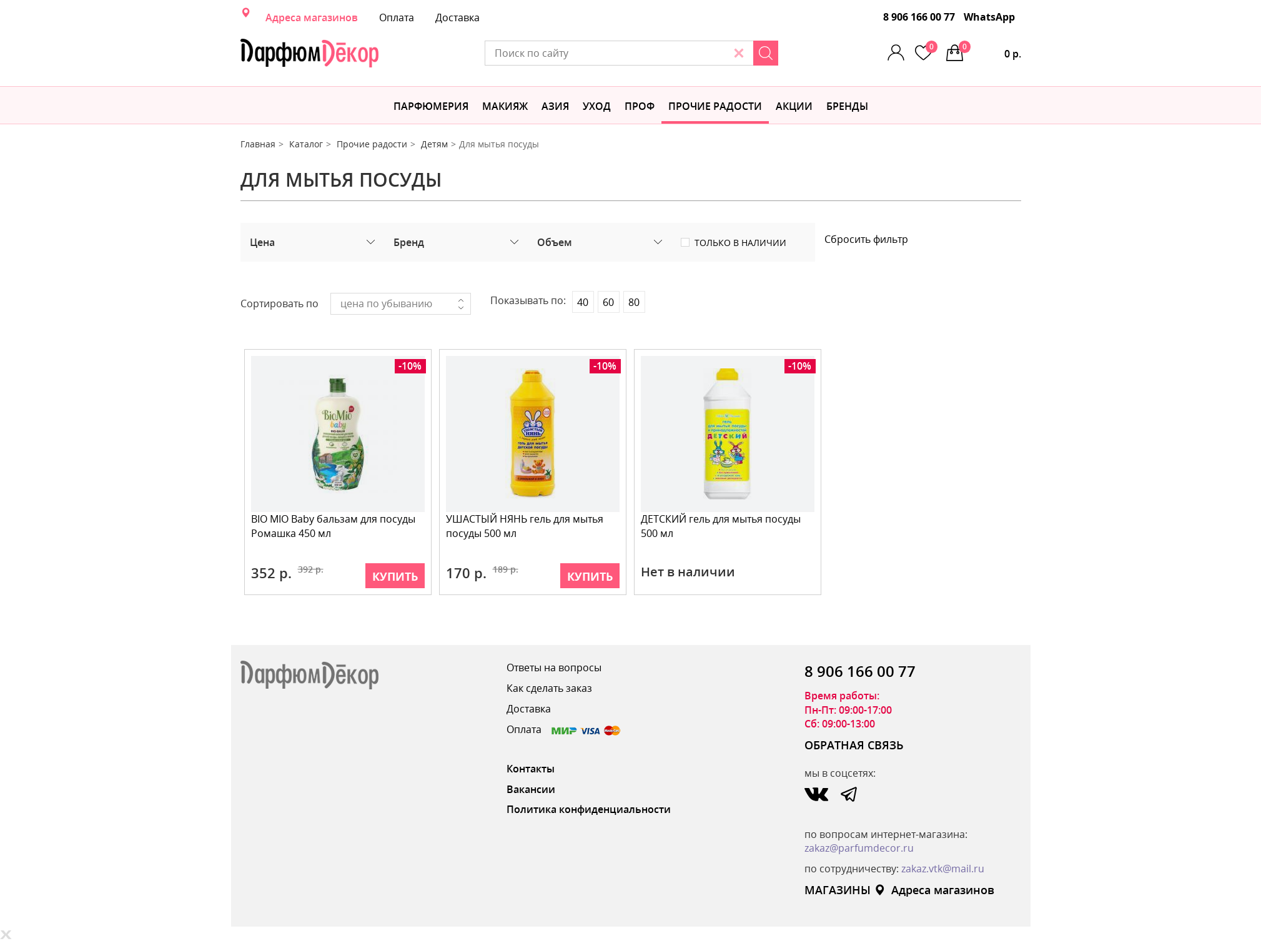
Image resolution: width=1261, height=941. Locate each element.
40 (582, 302)
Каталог (306, 144)
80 (634, 302)
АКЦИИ (794, 106)
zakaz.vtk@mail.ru (942, 868)
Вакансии (531, 789)
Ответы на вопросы (554, 667)
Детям (434, 144)
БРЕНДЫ (847, 106)
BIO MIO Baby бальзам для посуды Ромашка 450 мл (333, 526)
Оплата (396, 17)
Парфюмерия (430, 106)
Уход (597, 106)
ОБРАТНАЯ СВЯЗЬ (854, 744)
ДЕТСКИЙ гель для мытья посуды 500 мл (721, 526)
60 (608, 302)
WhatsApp (989, 17)
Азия (555, 106)
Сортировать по (279, 303)
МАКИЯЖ (505, 106)
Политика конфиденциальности (589, 809)
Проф (640, 106)
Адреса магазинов (311, 17)
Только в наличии (740, 243)
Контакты (531, 769)
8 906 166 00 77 (919, 17)
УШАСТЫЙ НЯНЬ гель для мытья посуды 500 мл (524, 526)
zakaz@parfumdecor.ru (859, 848)
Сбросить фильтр (866, 239)
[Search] (765, 53)
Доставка (457, 17)
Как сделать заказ (549, 688)
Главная (257, 144)
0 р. (990, 51)
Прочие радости (715, 106)
